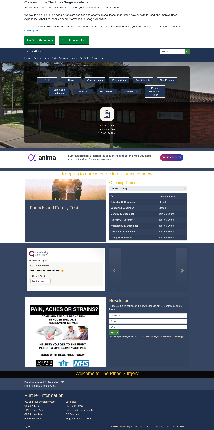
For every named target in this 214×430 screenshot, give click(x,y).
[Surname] (148, 321)
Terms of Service (173, 337)
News (74, 58)
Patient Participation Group (154, 91)
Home (27, 58)
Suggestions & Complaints (79, 418)
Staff (47, 80)
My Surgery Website (129, 426)
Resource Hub (107, 91)
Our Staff (83, 58)
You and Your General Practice (40, 402)
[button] (115, 269)
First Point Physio (75, 406)
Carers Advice (31, 406)
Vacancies (71, 402)
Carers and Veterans (59, 91)
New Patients (167, 80)
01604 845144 (107, 133)
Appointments (143, 80)
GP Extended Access (35, 410)
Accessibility (144, 426)
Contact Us (97, 58)
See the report (39, 281)
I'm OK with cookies (40, 40)
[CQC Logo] (38, 256)
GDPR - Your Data (33, 414)
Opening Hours (41, 58)
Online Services (60, 58)
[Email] (148, 327)
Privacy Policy (156, 337)
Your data (170, 426)
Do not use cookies (73, 40)
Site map (180, 426)
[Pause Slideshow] (112, 289)
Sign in (27, 426)
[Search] (172, 51)
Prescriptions (119, 80)
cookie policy (32, 30)
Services (83, 91)
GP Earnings (72, 414)
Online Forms (131, 91)
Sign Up (114, 332)
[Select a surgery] (148, 188)
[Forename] (148, 315)
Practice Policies (32, 418)
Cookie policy (158, 426)
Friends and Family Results (80, 410)
